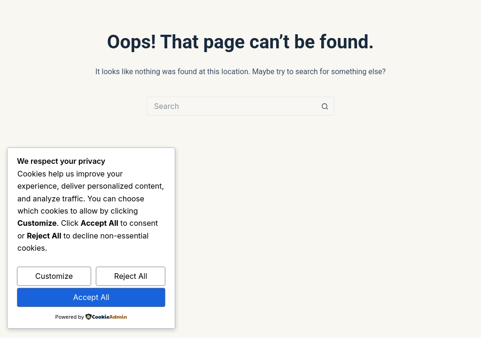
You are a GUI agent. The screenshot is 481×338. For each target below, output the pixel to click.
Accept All (91, 297)
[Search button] (325, 106)
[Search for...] (231, 106)
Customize (54, 276)
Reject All (130, 276)
